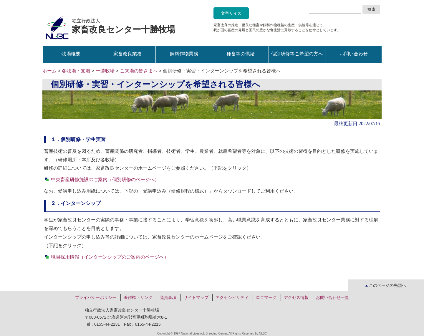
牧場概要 (71, 53)
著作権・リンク (138, 297)
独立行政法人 (123, 26)
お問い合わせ (353, 53)
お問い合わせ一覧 (332, 297)
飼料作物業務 (184, 53)
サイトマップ (196, 297)
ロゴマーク (266, 297)
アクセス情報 (296, 297)
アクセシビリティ (232, 297)
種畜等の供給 (240, 53)
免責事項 (168, 297)
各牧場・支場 (76, 70)
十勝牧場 (105, 70)
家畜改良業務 (127, 53)
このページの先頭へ (385, 285)
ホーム (49, 70)
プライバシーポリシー (95, 297)
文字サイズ (231, 13)
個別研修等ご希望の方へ (297, 53)
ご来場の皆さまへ (139, 70)
